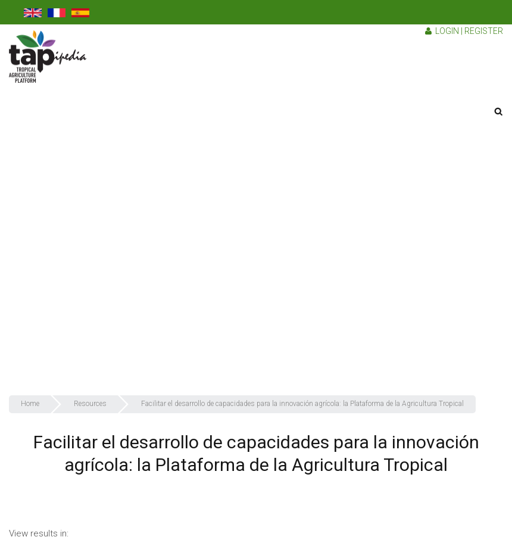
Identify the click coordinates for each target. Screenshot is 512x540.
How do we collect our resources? (413, 246)
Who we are (371, 197)
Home (360, 100)
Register (483, 31)
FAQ (356, 344)
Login (447, 31)
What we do (371, 222)
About (360, 125)
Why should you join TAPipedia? (408, 271)
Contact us (369, 368)
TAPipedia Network (384, 319)
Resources (369, 295)
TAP (356, 173)
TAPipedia (367, 149)
